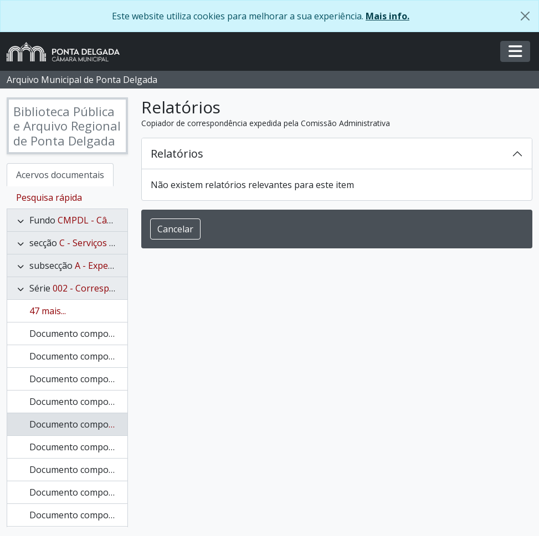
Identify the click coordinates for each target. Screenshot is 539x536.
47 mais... (47, 311)
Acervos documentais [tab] (60, 175)
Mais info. (387, 16)
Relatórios (177, 153)
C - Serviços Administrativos (116, 243)
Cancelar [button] (175, 229)
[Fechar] (525, 16)
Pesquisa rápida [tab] (49, 197)
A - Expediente (104, 265)
